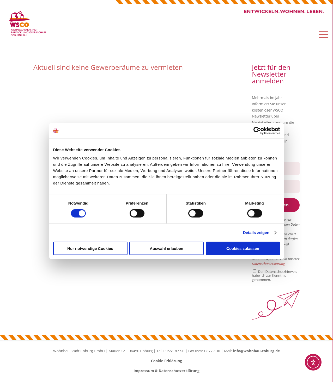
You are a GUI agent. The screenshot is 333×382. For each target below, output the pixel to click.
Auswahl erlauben (166, 248)
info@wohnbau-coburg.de (256, 351)
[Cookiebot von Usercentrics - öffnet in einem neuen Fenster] (257, 131)
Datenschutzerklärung (268, 264)
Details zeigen (256, 232)
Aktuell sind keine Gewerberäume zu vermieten (108, 68)
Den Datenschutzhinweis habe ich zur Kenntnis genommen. (274, 276)
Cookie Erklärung (166, 361)
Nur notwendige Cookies (90, 248)
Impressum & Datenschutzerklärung (166, 371)
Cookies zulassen (242, 248)
